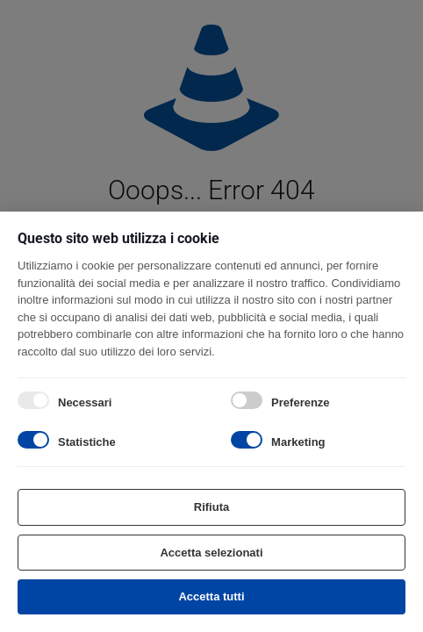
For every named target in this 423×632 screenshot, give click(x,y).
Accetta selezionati (211, 552)
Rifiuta (211, 507)
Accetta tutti (211, 596)
